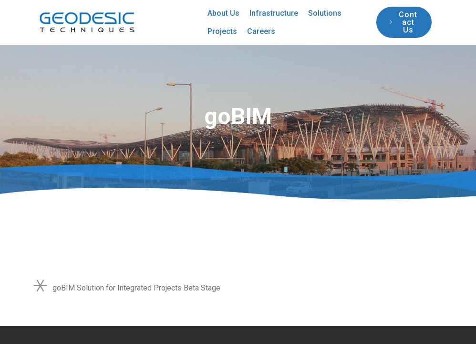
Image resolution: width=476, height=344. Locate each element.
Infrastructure (273, 13)
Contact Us (403, 22)
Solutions (324, 13)
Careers (261, 31)
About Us (223, 13)
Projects (222, 31)
